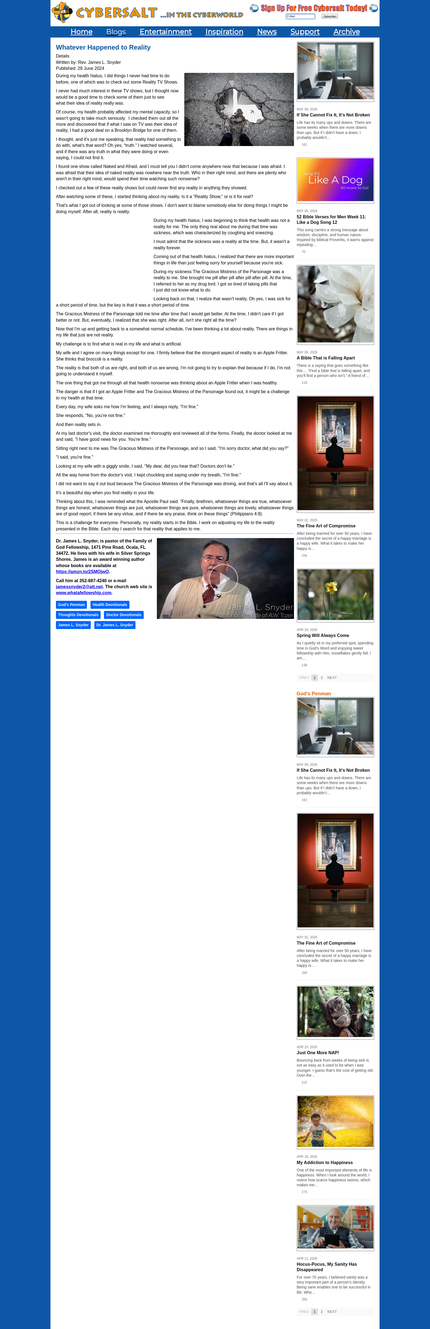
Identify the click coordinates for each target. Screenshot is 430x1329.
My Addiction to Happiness (325, 1162)
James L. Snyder (73, 625)
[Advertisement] (105, 257)
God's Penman (71, 604)
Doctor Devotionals (123, 615)
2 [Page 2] (321, 677)
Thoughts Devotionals (78, 615)
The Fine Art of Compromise (326, 526)
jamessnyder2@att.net (79, 586)
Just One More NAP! (318, 1052)
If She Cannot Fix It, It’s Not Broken (333, 115)
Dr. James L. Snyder (115, 625)
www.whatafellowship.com (83, 592)
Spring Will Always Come (323, 635)
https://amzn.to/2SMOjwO (82, 571)
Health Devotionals (110, 604)
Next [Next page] (332, 677)
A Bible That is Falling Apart (326, 358)
